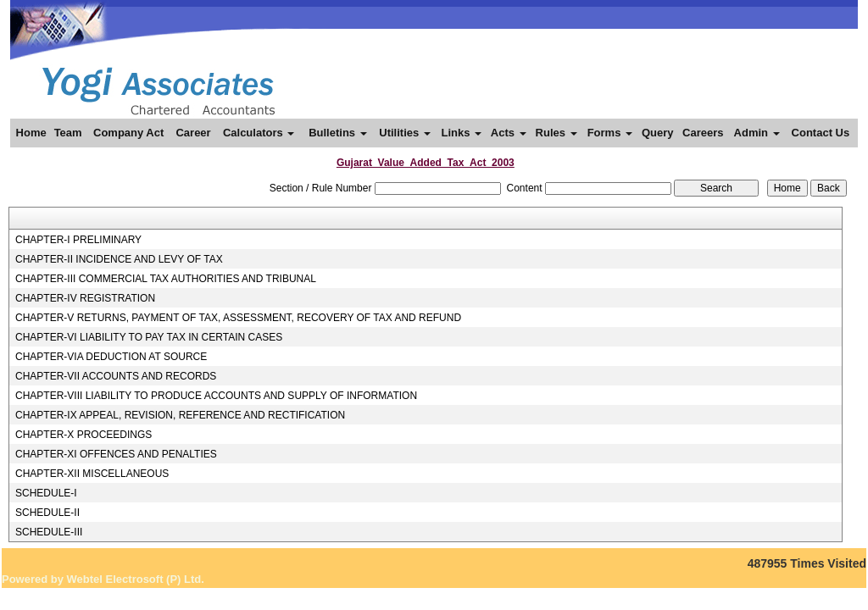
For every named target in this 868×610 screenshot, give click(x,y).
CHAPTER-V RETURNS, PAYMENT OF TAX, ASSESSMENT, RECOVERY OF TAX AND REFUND (238, 318)
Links (461, 132)
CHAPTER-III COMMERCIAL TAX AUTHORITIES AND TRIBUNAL (165, 279)
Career (192, 132)
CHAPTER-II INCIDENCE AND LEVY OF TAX (119, 259)
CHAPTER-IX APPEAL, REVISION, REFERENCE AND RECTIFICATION (180, 415)
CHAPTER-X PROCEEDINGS (83, 435)
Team (68, 132)
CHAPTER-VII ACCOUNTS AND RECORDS (115, 376)
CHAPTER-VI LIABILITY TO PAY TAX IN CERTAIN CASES (148, 337)
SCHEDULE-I (46, 493)
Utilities (405, 132)
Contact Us (821, 132)
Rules (556, 132)
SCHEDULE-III (48, 532)
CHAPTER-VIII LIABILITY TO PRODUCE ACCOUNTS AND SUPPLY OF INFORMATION (216, 396)
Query (658, 132)
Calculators (258, 132)
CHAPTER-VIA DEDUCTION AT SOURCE (111, 357)
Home (31, 132)
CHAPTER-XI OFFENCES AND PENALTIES (116, 454)
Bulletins (338, 132)
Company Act (128, 132)
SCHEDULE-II (47, 512)
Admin (757, 132)
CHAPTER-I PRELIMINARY (78, 240)
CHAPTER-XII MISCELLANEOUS (92, 474)
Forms (609, 132)
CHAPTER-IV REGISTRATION (85, 298)
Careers (702, 132)
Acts (508, 132)
